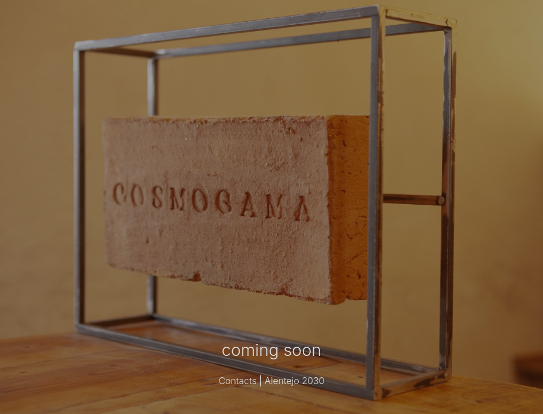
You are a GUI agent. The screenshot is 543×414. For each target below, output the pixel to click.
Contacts (237, 380)
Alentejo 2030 (294, 380)
